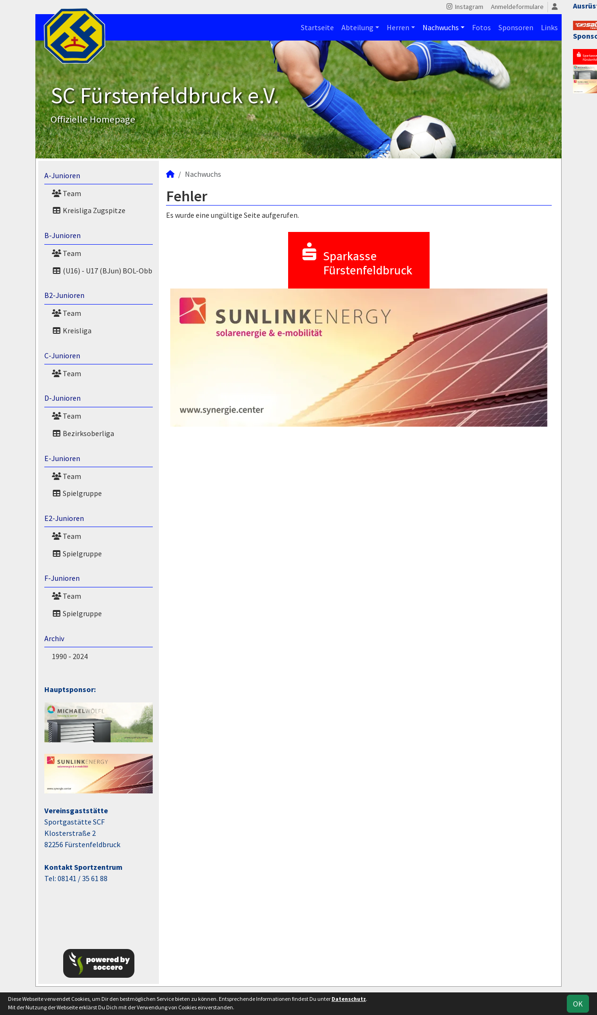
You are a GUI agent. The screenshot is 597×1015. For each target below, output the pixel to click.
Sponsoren (515, 27)
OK (578, 1003)
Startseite (317, 27)
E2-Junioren (64, 518)
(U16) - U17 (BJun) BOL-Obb (102, 270)
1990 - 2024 (70, 656)
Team (66, 193)
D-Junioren (62, 398)
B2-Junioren (64, 295)
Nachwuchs (441, 27)
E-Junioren (62, 458)
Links (549, 27)
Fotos (481, 27)
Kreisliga (71, 330)
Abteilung (357, 27)
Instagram (464, 6)
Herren (398, 27)
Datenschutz (349, 998)
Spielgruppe (77, 493)
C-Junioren (62, 355)
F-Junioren (62, 578)
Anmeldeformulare (517, 6)
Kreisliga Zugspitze (88, 210)
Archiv (54, 638)
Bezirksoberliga (83, 433)
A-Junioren (62, 175)
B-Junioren (62, 235)
